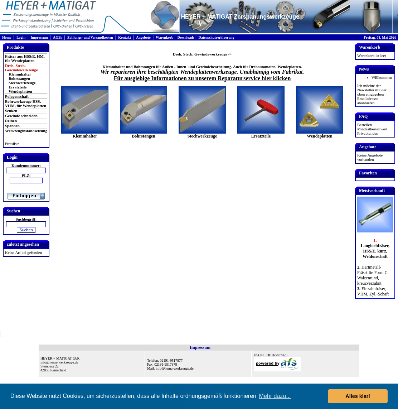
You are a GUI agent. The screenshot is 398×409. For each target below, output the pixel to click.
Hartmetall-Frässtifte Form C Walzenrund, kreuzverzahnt (372, 275)
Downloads (186, 37)
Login (20, 37)
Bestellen (364, 124)
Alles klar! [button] (357, 396)
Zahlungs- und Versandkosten (90, 37)
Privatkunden (367, 133)
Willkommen (382, 77)
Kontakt (124, 37)
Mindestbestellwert (372, 129)
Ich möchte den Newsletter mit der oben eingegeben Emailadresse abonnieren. (372, 94)
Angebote (143, 37)
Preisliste (12, 143)
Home (6, 37)
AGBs (57, 37)
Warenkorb (164, 37)
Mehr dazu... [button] (275, 396)
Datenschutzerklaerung (216, 37)
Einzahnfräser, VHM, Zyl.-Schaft (373, 291)
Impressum (39, 37)
